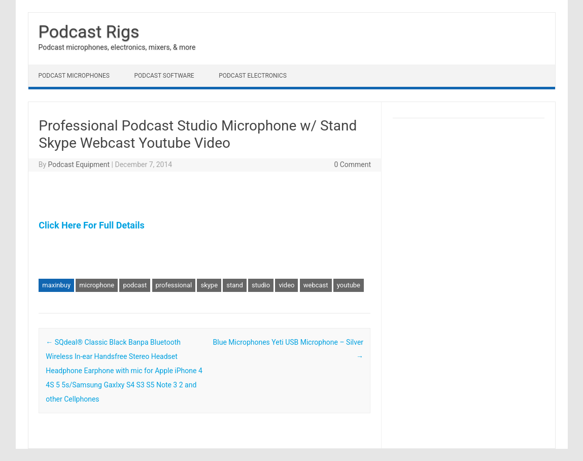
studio (261, 285)
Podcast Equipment (79, 164)
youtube (348, 285)
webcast (315, 285)
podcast (135, 285)
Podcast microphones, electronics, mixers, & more (117, 47)
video (286, 285)
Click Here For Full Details (91, 225)
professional (174, 285)
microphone (96, 285)
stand (234, 285)
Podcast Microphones (74, 75)
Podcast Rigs (89, 31)
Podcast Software (164, 75)
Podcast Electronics (253, 75)
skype (209, 285)
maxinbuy (56, 285)
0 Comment (352, 164)
